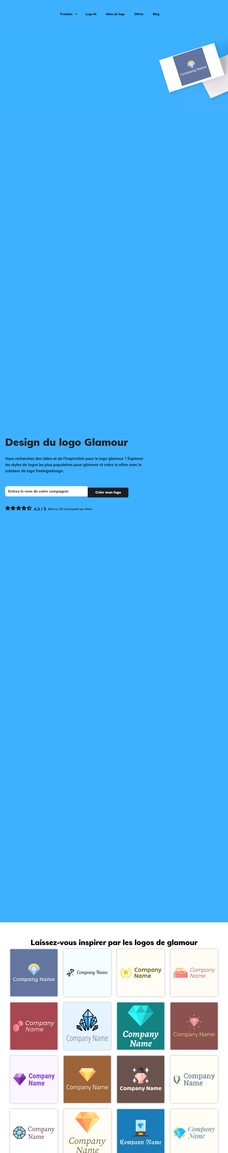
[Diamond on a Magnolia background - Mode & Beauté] (34, 1079)
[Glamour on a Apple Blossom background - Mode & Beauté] (34, 1026)
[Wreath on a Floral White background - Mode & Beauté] (140, 972)
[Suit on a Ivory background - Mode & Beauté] (194, 1079)
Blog (154, 9)
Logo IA (88, 9)
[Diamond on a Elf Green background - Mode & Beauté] (140, 1026)
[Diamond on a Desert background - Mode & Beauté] (87, 1079)
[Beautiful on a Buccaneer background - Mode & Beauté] (140, 1079)
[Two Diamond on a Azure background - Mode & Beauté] (87, 972)
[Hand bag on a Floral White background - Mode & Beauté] (194, 972)
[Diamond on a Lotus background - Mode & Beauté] (194, 1026)
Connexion (213, 9)
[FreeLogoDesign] (27, 9)
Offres (136, 9)
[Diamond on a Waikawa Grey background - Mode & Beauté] (34, 972)
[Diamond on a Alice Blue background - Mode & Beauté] (87, 1026)
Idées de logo (113, 9)
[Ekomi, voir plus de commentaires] (48, 508)
